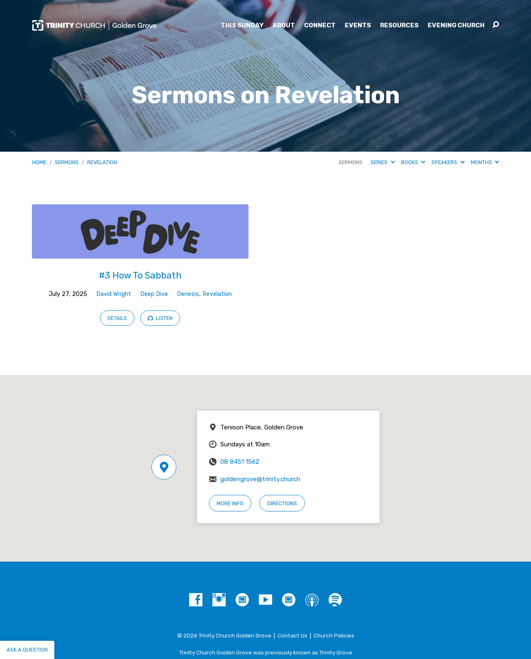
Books (413, 162)
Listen (160, 318)
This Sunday (242, 25)
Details (117, 318)
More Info (230, 503)
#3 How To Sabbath (140, 275)
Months (485, 162)
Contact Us (292, 635)
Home (39, 162)
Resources (399, 25)
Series (382, 162)
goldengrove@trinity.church (260, 479)
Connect (320, 25)
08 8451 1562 (239, 461)
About (284, 25)
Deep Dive (154, 294)
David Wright (113, 294)
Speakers (447, 162)
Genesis (188, 294)
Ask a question (27, 650)
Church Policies (334, 635)
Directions (282, 503)
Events (358, 25)
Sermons (67, 162)
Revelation (102, 162)
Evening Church (456, 25)
